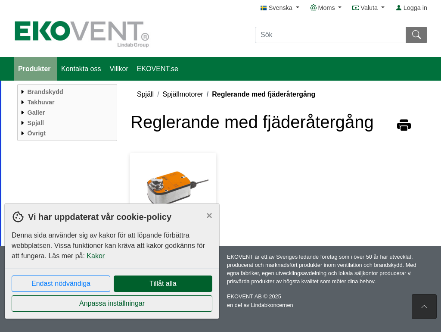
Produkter (35, 68)
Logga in (411, 7)
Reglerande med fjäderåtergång (263, 94)
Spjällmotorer (183, 94)
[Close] (209, 216)
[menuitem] (66, 92)
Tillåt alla (163, 283)
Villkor (119, 68)
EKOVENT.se (157, 68)
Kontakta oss (81, 68)
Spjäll (145, 94)
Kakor (96, 256)
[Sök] (330, 35)
